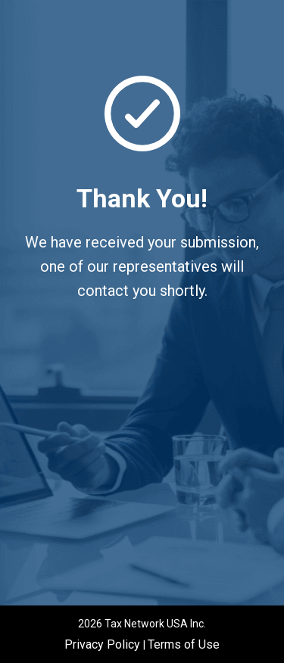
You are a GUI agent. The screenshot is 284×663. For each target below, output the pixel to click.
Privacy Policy (103, 644)
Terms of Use (184, 644)
